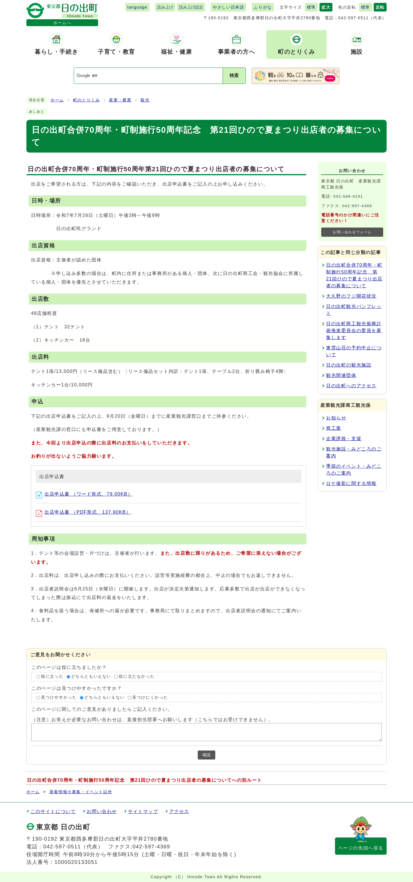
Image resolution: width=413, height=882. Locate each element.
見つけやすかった (59, 697)
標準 (311, 7)
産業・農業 (120, 100)
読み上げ (165, 7)
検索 (234, 75)
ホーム (57, 100)
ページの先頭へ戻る (360, 848)
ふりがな (263, 7)
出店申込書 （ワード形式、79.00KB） (84, 494)
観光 (145, 100)
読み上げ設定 (191, 7)
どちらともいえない (91, 676)
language (137, 7)
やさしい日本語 (228, 7)
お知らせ (336, 417)
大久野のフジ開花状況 (351, 296)
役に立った (52, 676)
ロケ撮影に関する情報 (351, 483)
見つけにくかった (150, 697)
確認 (206, 755)
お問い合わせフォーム (352, 232)
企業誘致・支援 (343, 438)
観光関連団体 (341, 375)
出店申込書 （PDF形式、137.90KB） (83, 512)
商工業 (333, 428)
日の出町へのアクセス (351, 385)
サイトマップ (143, 811)
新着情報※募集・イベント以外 (81, 792)
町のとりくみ (86, 100)
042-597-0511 (353, 18)
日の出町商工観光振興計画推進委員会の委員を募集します (354, 330)
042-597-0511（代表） (73, 847)
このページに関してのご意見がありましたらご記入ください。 (102, 709)
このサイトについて (53, 811)
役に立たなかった (137, 676)
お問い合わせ (102, 811)
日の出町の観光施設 (348, 365)
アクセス (179, 811)
